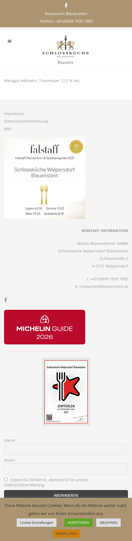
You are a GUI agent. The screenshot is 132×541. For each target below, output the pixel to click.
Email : (10, 460)
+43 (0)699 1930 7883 (74, 21)
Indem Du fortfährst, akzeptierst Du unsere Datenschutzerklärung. (46, 482)
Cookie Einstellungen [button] (36, 522)
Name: (10, 440)
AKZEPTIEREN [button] (78, 522)
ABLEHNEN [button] (108, 522)
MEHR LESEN (66, 533)
